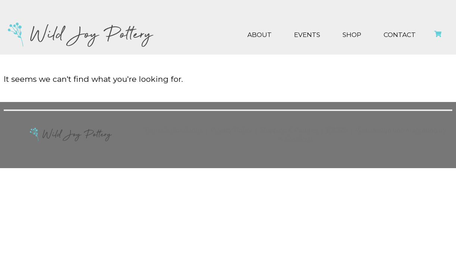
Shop (352, 34)
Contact (400, 34)
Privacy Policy (231, 130)
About (259, 34)
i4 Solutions (295, 139)
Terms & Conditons (173, 130)
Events (307, 34)
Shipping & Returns (289, 130)
